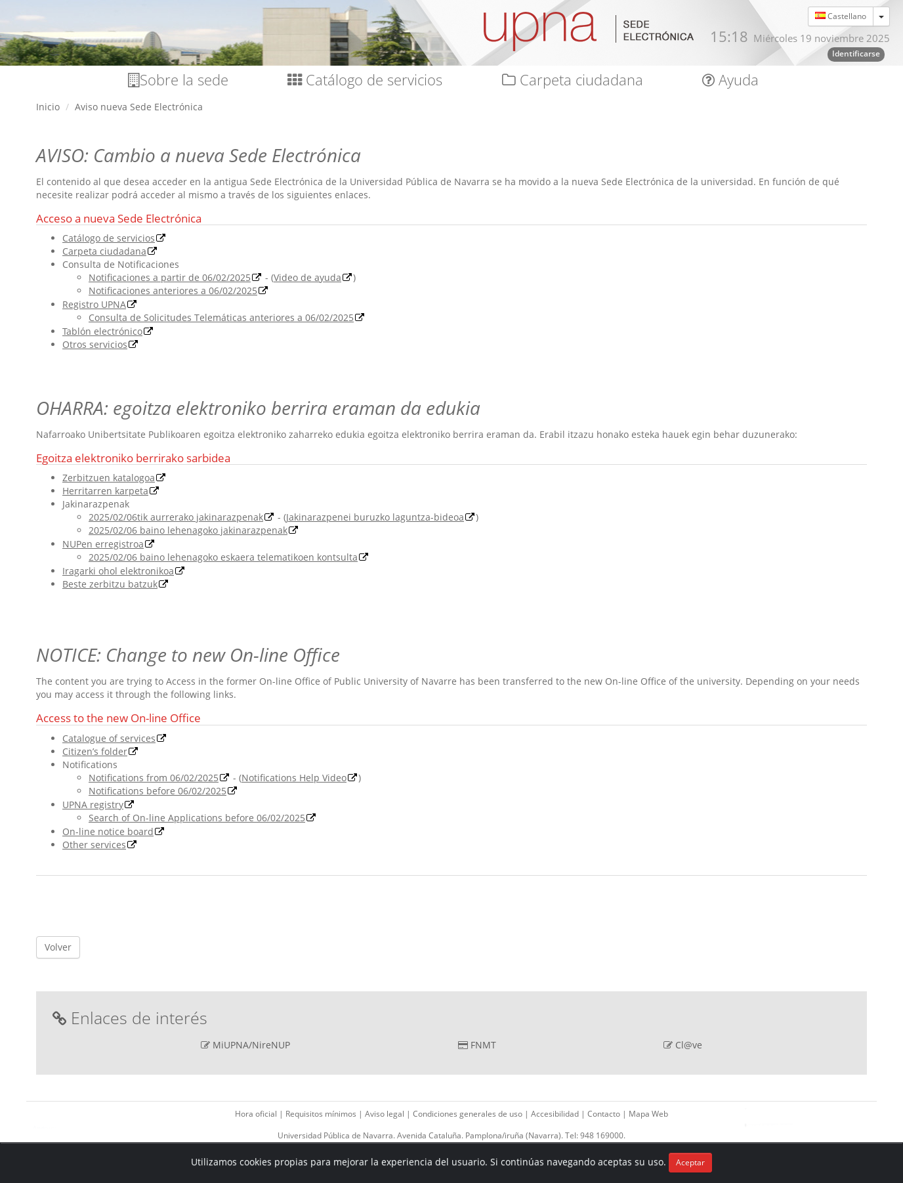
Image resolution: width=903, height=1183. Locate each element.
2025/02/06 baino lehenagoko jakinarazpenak (188, 530)
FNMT (483, 1045)
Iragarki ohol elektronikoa (118, 571)
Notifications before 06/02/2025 (157, 791)
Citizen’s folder (94, 751)
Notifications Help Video (294, 777)
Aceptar (690, 1162)
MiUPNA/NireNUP (251, 1045)
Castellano (840, 16)
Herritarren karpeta (105, 490)
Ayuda (730, 80)
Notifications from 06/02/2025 (154, 777)
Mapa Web (648, 1113)
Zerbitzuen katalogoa (108, 477)
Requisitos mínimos (321, 1113)
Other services (94, 844)
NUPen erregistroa (103, 544)
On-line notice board (108, 831)
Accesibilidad (556, 1113)
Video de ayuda (307, 277)
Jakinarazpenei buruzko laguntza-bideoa (375, 517)
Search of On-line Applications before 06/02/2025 (197, 817)
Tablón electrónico (102, 331)
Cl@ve (688, 1045)
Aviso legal (385, 1113)
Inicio (48, 106)
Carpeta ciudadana (572, 80)
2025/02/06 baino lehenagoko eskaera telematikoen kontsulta (223, 557)
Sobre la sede (178, 80)
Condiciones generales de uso (468, 1113)
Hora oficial (257, 1113)
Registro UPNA (94, 304)
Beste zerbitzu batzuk (110, 584)
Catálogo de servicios (364, 80)
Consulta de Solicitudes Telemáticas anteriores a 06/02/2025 (221, 317)
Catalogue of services (109, 738)
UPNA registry (92, 804)
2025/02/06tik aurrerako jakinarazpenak (176, 517)
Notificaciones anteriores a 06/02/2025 (173, 290)
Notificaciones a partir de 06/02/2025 (170, 277)
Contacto (604, 1113)
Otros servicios (94, 344)
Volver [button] (58, 947)
